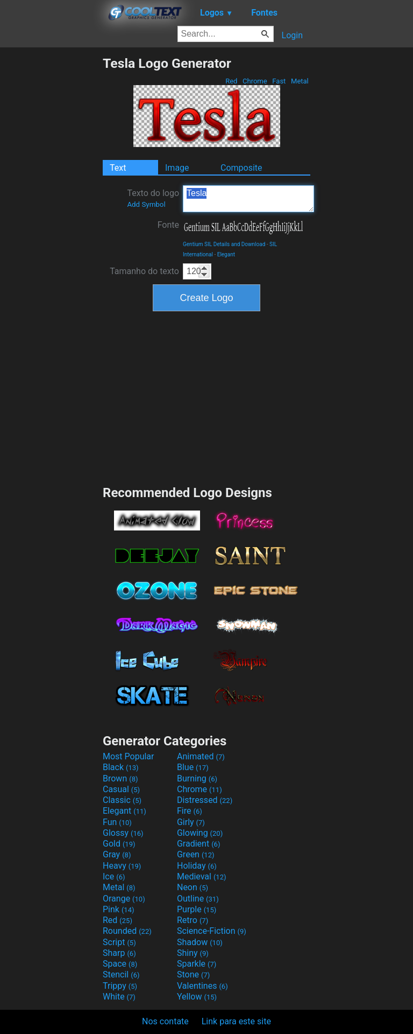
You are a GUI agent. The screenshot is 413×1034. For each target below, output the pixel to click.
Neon (192, 887)
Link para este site (236, 1021)
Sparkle (196, 964)
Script (119, 942)
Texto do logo (153, 198)
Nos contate (165, 1021)
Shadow (200, 942)
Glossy (123, 833)
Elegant (226, 254)
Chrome (255, 81)
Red (231, 81)
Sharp (119, 953)
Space (120, 964)
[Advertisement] (51, 217)
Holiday (197, 866)
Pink (118, 909)
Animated (201, 756)
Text (118, 168)
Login (292, 35)
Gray (117, 854)
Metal (299, 81)
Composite (241, 168)
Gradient (198, 844)
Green (196, 854)
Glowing (200, 833)
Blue (193, 767)
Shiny (193, 953)
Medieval (201, 876)
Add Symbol (146, 204)
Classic (122, 800)
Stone (193, 974)
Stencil (121, 974)
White (119, 996)
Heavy (122, 866)
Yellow (197, 996)
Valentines (202, 986)
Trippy (120, 986)
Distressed (204, 800)
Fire (189, 811)
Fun (117, 822)
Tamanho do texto (144, 271)
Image (177, 168)
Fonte (168, 225)
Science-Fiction (211, 931)
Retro (192, 920)
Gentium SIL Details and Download (224, 244)
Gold (119, 844)
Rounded (127, 931)
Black (121, 767)
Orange (124, 898)
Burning (197, 778)
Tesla (248, 198)
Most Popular (128, 756)
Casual (121, 789)
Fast (278, 81)
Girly (191, 822)
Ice (114, 876)
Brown (120, 778)
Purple (196, 909)
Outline (198, 898)
